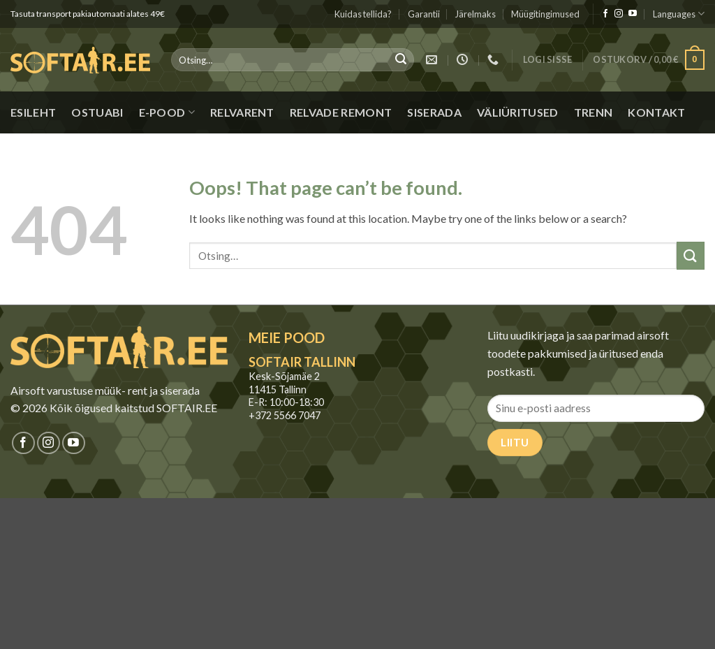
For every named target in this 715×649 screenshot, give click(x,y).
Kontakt (656, 112)
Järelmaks (475, 14)
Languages (679, 13)
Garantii (424, 14)
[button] (548, 60)
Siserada (434, 112)
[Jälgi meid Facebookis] (605, 14)
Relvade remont (341, 112)
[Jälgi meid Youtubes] (632, 14)
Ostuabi (97, 112)
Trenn (593, 112)
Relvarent (242, 112)
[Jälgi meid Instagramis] (618, 14)
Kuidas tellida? (363, 14)
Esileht (33, 112)
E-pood (167, 112)
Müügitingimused (545, 14)
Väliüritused (518, 112)
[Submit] (401, 60)
